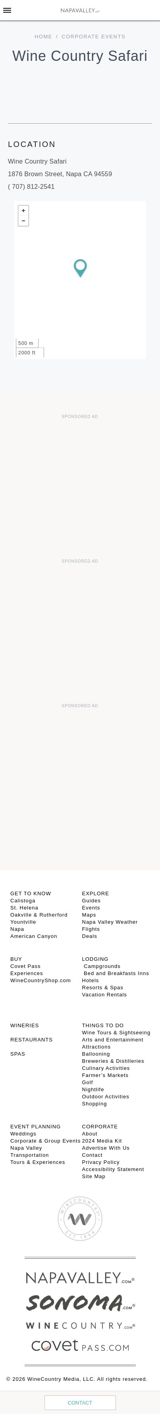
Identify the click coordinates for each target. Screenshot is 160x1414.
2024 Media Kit (102, 1141)
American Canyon (33, 936)
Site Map (94, 1176)
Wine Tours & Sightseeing (116, 1033)
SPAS (17, 1054)
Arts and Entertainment (113, 1040)
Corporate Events (93, 37)
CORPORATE (100, 1127)
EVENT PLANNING (35, 1127)
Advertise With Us (106, 1148)
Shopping (94, 1104)
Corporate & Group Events (45, 1141)
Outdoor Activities (105, 1097)
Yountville (23, 922)
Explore (95, 893)
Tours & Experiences (37, 1162)
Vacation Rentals (104, 995)
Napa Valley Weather (110, 922)
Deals (89, 936)
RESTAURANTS (31, 1040)
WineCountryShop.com (40, 980)
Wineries (24, 1025)
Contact (80, 1403)
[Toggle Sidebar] (7, 10)
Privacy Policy (101, 1162)
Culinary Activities (106, 1068)
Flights (91, 929)
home (43, 37)
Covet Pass (25, 966)
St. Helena (24, 908)
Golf (87, 1082)
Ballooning (96, 1054)
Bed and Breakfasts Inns (115, 973)
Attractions (96, 1047)
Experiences (26, 973)
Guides (91, 901)
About (90, 1134)
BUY (16, 959)
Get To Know (30, 893)
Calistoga (22, 901)
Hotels (90, 980)
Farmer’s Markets (105, 1075)
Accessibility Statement (113, 1169)
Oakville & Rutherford (39, 915)
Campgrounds (101, 966)
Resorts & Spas (102, 987)
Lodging (95, 959)
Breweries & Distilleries (113, 1061)
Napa (17, 929)
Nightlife (93, 1089)
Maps (89, 915)
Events (91, 908)
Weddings (23, 1134)
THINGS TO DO (103, 1025)
